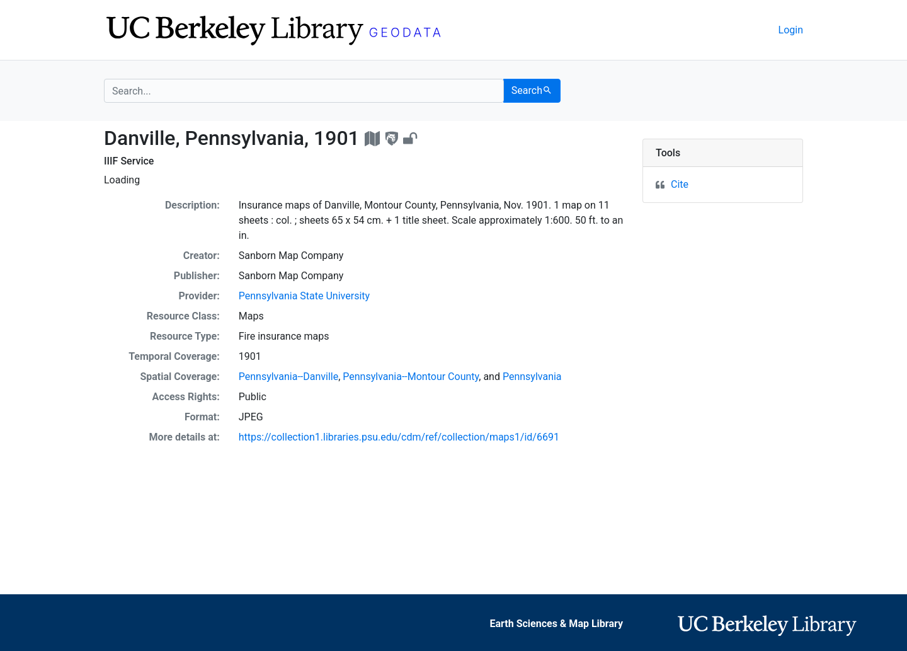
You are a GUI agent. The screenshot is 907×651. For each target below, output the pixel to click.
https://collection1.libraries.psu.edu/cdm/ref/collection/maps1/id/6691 (399, 437)
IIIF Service (129, 161)
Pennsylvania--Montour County (411, 377)
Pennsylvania (532, 377)
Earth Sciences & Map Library (557, 624)
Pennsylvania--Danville (288, 377)
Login (791, 30)
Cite (679, 184)
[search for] (304, 91)
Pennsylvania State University (304, 296)
